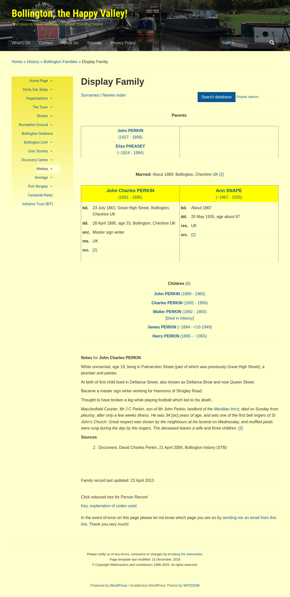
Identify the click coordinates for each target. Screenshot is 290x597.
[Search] (244, 42)
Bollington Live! (38, 142)
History (33, 62)
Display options (247, 97)
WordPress (118, 585)
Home (17, 62)
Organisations (39, 98)
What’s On (21, 43)
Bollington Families (60, 62)
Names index (114, 95)
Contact (46, 43)
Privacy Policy (123, 43)
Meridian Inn (225, 409)
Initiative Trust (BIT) (37, 204)
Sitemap (94, 43)
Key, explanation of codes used (108, 506)
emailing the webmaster (185, 554)
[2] (221, 174)
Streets (45, 116)
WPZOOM (191, 585)
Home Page (41, 80)
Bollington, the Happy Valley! (69, 13)
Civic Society (40, 151)
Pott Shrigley (40, 186)
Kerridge (44, 177)
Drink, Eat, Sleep (38, 89)
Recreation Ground (36, 124)
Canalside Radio (40, 195)
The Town (43, 107)
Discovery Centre (37, 160)
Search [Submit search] (272, 43)
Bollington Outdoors (37, 134)
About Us (70, 43)
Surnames (90, 95)
